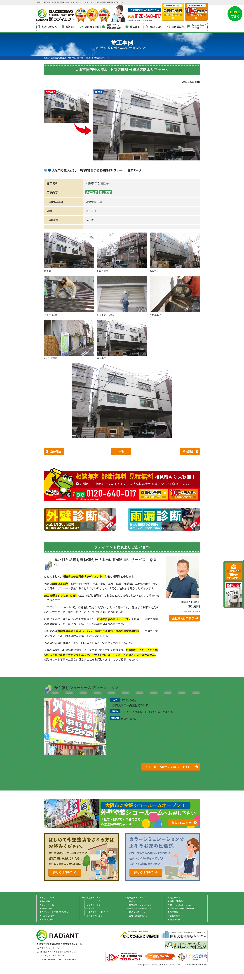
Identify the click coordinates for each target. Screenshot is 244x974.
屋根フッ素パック (137, 912)
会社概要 (46, 901)
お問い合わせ (48, 919)
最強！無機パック (95, 915)
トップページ (48, 897)
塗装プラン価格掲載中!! (111, 26)
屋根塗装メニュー (135, 897)
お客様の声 (175, 26)
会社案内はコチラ (183, 618)
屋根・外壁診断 (177, 901)
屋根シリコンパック (138, 901)
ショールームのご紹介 (197, 26)
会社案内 (68, 26)
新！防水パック (94, 908)
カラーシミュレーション (181, 904)
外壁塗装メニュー (92, 897)
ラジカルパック (94, 904)
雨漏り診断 (175, 897)
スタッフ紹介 (48, 915)
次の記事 (55, 451)
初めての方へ (47, 27)
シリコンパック (94, 901)
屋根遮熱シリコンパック (140, 904)
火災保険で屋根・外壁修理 (182, 908)
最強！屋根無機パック (139, 915)
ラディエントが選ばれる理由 (55, 912)
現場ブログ (154, 26)
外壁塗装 (91, 192)
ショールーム (48, 904)
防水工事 (105, 192)
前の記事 (188, 451)
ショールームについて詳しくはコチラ (169, 767)
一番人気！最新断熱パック (141, 908)
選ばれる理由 (89, 26)
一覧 (121, 451)
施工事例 (132, 26)
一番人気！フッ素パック (98, 912)
